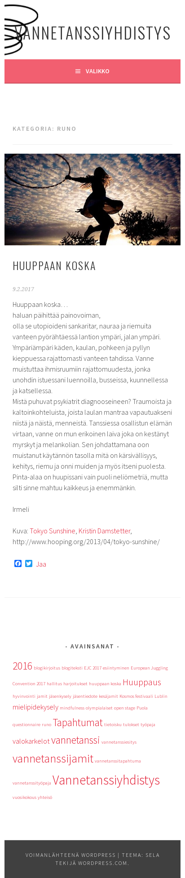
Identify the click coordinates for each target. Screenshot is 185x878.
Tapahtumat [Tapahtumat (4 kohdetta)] (78, 722)
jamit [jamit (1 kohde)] (42, 696)
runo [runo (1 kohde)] (46, 724)
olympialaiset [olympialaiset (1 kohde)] (99, 708)
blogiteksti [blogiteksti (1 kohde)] (72, 668)
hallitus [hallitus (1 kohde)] (54, 684)
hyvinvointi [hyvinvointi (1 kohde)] (24, 696)
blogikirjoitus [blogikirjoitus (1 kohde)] (47, 668)
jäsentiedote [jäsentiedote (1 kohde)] (85, 696)
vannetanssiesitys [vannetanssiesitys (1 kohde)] (119, 742)
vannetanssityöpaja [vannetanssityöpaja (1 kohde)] (32, 783)
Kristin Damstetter (104, 530)
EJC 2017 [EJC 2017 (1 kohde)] (92, 668)
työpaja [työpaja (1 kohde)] (148, 724)
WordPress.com (103, 863)
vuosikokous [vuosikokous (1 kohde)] (24, 797)
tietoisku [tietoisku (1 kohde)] (113, 724)
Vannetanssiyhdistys (92, 32)
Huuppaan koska (54, 265)
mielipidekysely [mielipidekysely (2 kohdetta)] (35, 706)
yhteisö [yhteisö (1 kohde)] (45, 797)
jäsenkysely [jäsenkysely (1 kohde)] (60, 696)
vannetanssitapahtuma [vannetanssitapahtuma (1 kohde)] (118, 761)
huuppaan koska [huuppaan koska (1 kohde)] (105, 684)
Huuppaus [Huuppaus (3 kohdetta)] (142, 681)
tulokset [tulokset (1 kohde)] (131, 724)
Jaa (41, 564)
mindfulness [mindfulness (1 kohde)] (72, 708)
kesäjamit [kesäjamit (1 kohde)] (108, 696)
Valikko (98, 71)
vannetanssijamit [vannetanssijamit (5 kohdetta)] (53, 758)
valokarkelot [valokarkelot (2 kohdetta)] (31, 740)
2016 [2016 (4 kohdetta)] (22, 665)
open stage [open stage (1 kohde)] (124, 708)
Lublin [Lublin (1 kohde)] (160, 696)
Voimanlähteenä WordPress (71, 854)
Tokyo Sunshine (52, 530)
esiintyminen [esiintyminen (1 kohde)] (116, 668)
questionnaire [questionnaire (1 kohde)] (26, 724)
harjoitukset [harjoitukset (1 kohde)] (75, 684)
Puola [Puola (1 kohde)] (142, 708)
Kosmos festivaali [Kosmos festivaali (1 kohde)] (136, 696)
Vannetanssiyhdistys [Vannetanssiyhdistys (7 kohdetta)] (106, 780)
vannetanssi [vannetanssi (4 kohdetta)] (75, 739)
